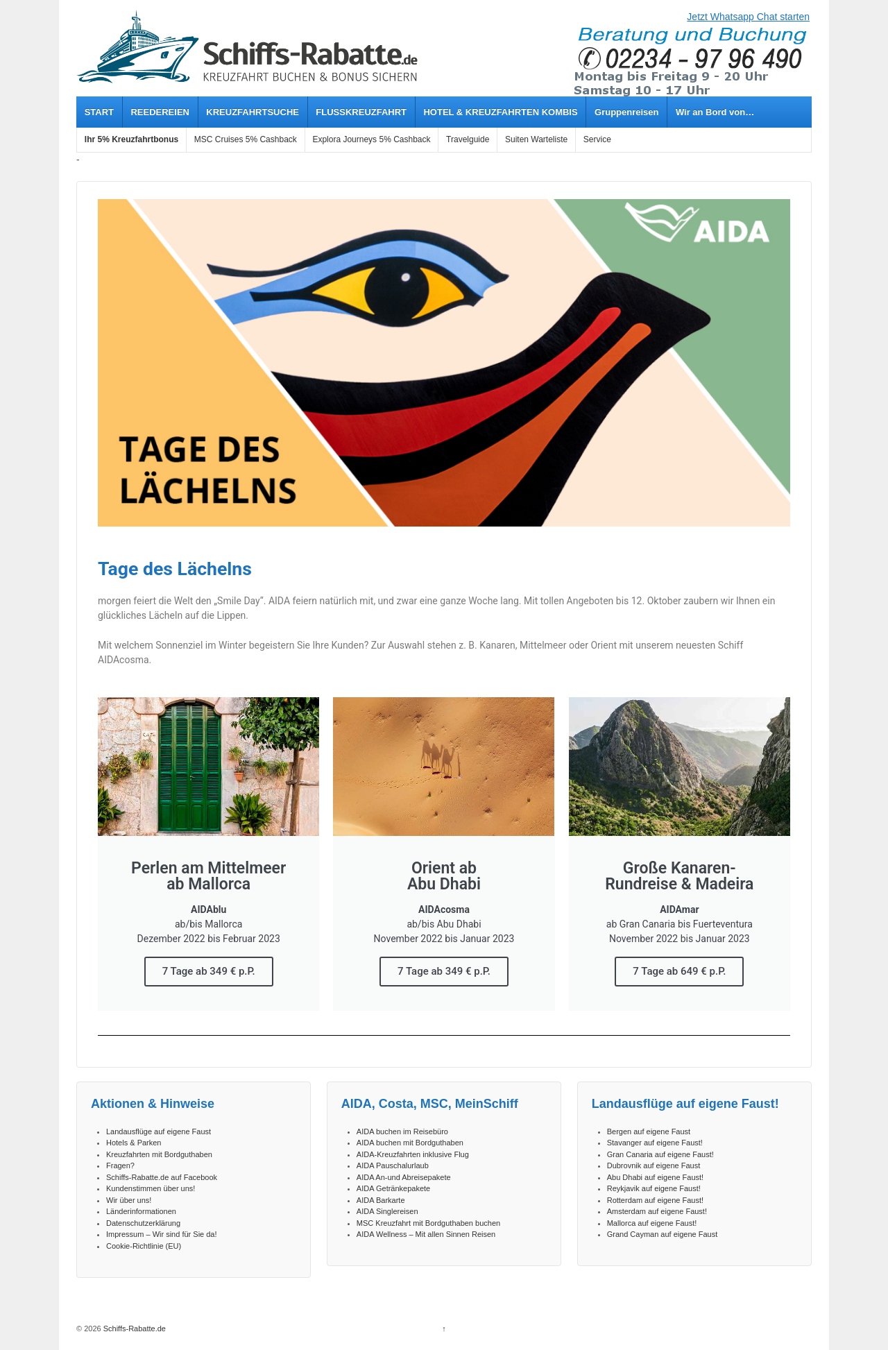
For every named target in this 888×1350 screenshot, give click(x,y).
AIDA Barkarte (381, 1200)
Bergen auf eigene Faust (648, 1131)
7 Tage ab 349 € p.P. (208, 971)
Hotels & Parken (133, 1142)
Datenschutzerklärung (143, 1223)
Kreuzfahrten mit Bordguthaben (159, 1154)
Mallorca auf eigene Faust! (652, 1223)
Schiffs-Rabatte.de (133, 1328)
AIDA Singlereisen (387, 1211)
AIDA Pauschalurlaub (393, 1165)
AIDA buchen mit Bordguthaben (410, 1142)
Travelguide (467, 139)
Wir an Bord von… (715, 112)
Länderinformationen (141, 1211)
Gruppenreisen (626, 112)
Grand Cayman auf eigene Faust (662, 1234)
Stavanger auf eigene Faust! (655, 1142)
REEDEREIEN (159, 112)
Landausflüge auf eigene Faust (158, 1131)
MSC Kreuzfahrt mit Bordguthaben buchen (428, 1223)
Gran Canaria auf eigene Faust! (660, 1154)
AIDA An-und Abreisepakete (404, 1177)
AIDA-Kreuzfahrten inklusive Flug (413, 1154)
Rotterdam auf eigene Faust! (655, 1200)
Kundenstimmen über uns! (150, 1188)
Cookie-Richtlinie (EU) (143, 1246)
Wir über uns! (128, 1200)
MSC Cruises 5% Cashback (245, 139)
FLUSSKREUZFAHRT (361, 112)
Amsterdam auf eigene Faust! (657, 1211)
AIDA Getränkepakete (393, 1188)
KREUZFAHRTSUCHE (252, 112)
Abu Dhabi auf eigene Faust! (655, 1177)
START (99, 112)
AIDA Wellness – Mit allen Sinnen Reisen (426, 1234)
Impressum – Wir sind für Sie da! (161, 1234)
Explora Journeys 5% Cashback (371, 139)
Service (597, 139)
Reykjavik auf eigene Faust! (654, 1188)
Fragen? (120, 1165)
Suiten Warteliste (536, 139)
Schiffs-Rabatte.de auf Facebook (161, 1177)
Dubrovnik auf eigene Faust (654, 1165)
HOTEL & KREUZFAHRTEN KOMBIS (500, 112)
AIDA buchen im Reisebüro (402, 1131)
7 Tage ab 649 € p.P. (679, 971)
